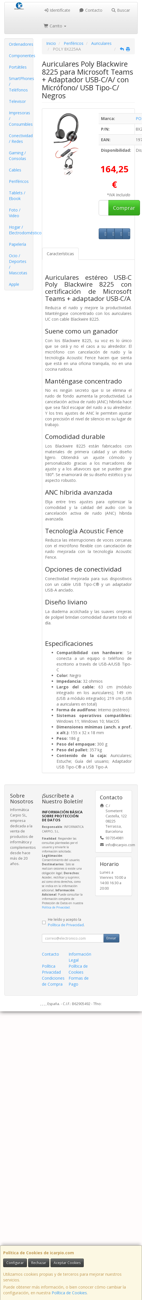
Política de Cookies (69, 1292)
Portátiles (18, 67)
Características (60, 253)
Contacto (90, 10)
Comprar (124, 207)
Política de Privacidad (56, 907)
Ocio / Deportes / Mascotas (18, 264)
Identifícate (57, 10)
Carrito (55, 26)
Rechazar (38, 1262)
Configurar (15, 1262)
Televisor (17, 101)
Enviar (111, 938)
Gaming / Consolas (17, 155)
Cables (15, 170)
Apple (14, 284)
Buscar (120, 10)
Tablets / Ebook (17, 195)
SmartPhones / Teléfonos (21, 84)
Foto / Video (14, 212)
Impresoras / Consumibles (21, 118)
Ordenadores (21, 44)
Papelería (17, 244)
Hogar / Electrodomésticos (21, 229)
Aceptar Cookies (67, 1262)
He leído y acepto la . (66, 922)
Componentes (21, 55)
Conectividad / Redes (21, 138)
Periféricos (19, 181)
